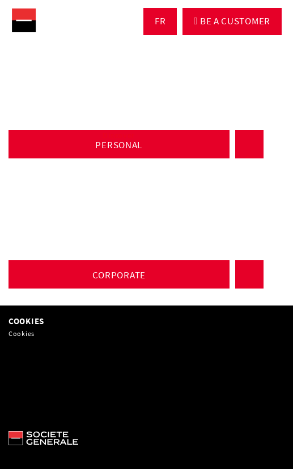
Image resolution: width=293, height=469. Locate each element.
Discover (119, 135)
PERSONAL (118, 145)
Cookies (22, 333)
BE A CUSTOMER (234, 21)
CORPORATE (119, 275)
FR (160, 21)
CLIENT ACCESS (251, 144)
